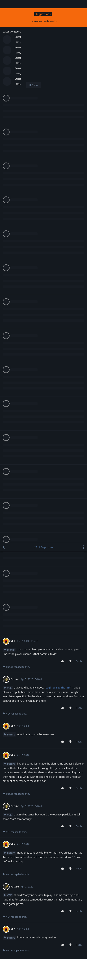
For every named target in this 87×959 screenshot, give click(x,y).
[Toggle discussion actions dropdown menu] (83, 4)
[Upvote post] (63, 118)
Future (11, 191)
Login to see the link (57, 144)
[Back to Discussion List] (3, 4)
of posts (43, 4)
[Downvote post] (71, 118)
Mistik (11, 106)
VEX (9, 144)
